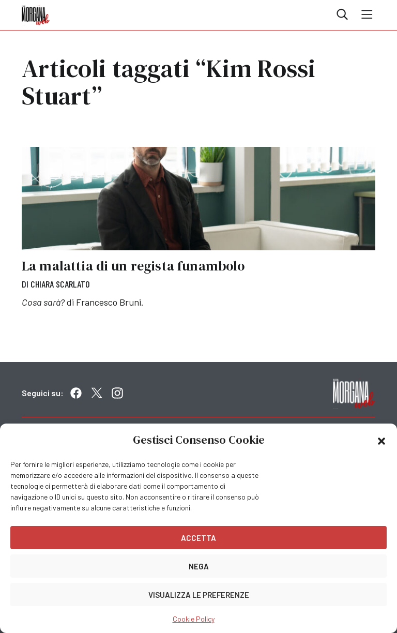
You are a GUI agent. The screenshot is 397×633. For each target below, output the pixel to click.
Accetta (198, 537)
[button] (381, 440)
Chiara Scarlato (60, 284)
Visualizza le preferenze (198, 594)
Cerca (342, 14)
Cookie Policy (194, 618)
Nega (199, 566)
